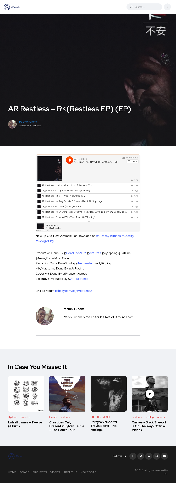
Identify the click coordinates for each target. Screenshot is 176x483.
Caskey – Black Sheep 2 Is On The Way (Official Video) (149, 426)
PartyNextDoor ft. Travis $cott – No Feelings (104, 426)
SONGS (24, 472)
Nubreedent (86, 263)
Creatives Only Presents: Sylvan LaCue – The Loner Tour (66, 426)
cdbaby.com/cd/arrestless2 (73, 291)
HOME (12, 472)
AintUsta (95, 253)
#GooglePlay (45, 241)
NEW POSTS (88, 472)
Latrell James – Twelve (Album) (25, 424)
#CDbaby (102, 236)
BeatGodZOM (76, 253)
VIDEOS (55, 472)
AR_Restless (79, 279)
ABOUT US (70, 472)
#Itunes (115, 236)
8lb (166, 474)
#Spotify (128, 236)
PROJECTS (40, 472)
